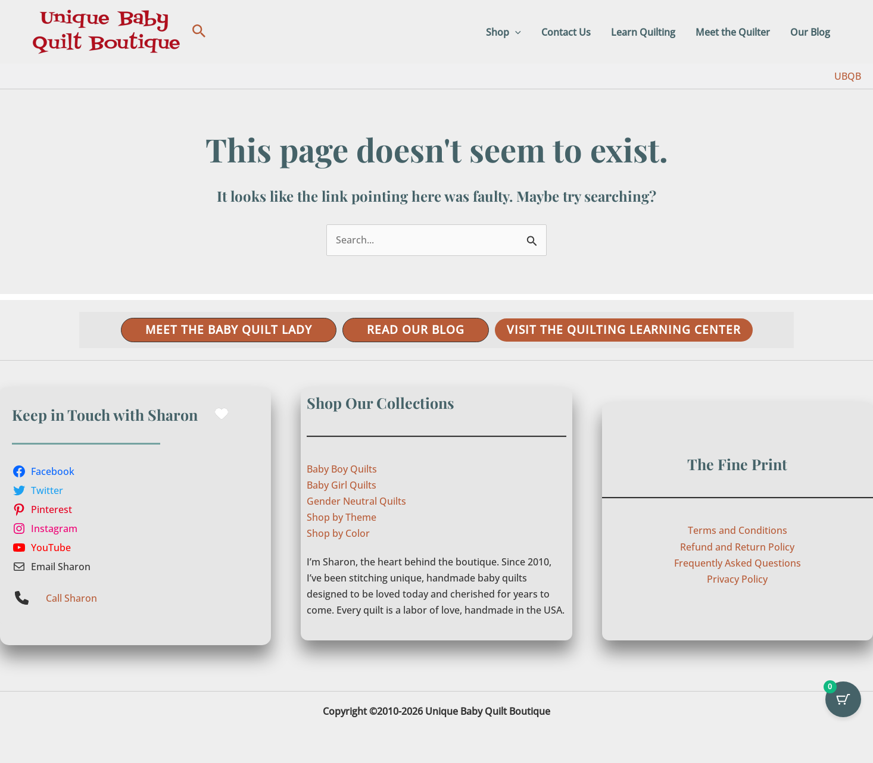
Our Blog (811, 32)
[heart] (221, 413)
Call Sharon (71, 598)
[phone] (22, 598)
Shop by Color (338, 533)
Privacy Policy (737, 579)
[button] (199, 31)
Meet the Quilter (734, 32)
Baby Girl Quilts (341, 485)
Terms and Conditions (737, 530)
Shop (508, 32)
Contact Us (570, 32)
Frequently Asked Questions (737, 563)
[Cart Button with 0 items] (843, 699)
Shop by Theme (341, 517)
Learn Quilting (646, 32)
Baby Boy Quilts (342, 469)
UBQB (847, 76)
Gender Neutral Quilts (356, 501)
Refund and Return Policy (737, 547)
